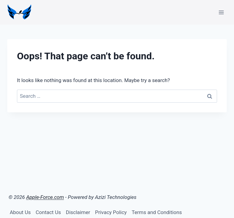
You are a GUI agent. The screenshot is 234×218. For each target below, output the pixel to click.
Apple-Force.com (45, 197)
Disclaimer (78, 212)
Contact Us (48, 212)
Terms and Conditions (157, 212)
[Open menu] (221, 12)
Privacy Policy (111, 212)
